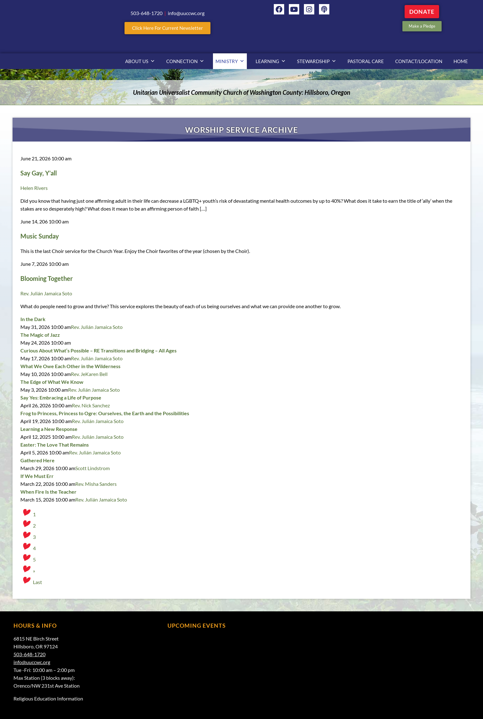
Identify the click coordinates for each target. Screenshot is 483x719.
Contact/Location (418, 61)
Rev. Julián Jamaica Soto (46, 293)
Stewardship (316, 61)
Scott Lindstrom (92, 468)
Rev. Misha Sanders (96, 484)
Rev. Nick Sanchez (91, 405)
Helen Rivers (34, 188)
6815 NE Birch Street (36, 638)
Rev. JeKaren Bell (89, 374)
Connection (185, 61)
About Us (140, 61)
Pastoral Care (366, 61)
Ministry (229, 61)
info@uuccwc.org (31, 662)
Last (37, 582)
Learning (271, 61)
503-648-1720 (29, 654)
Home (461, 61)
